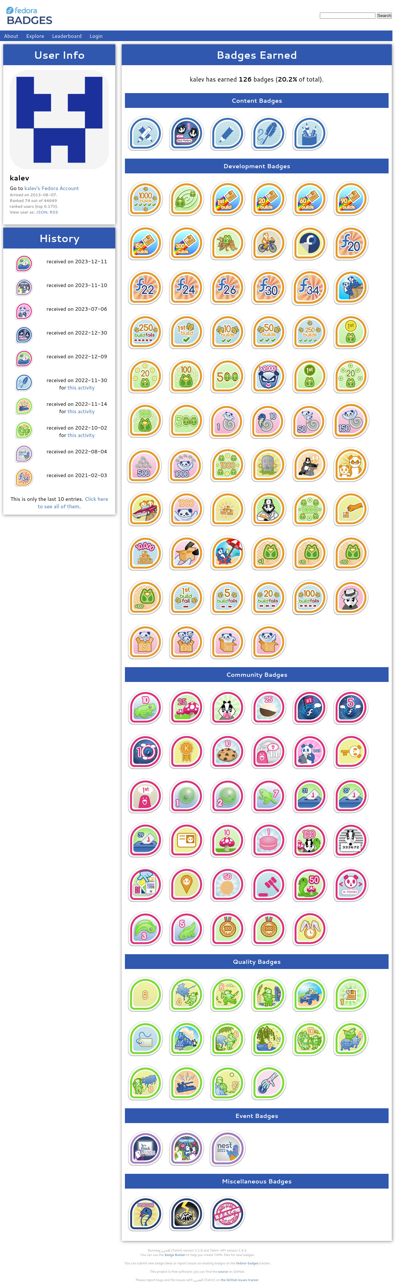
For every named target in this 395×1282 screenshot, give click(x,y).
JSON (41, 212)
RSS (54, 212)
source (223, 1271)
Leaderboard (67, 35)
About (11, 35)
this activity (80, 387)
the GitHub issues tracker (240, 1280)
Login (96, 35)
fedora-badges (247, 1263)
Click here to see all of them (73, 502)
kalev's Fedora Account (51, 188)
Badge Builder (175, 1254)
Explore (35, 35)
